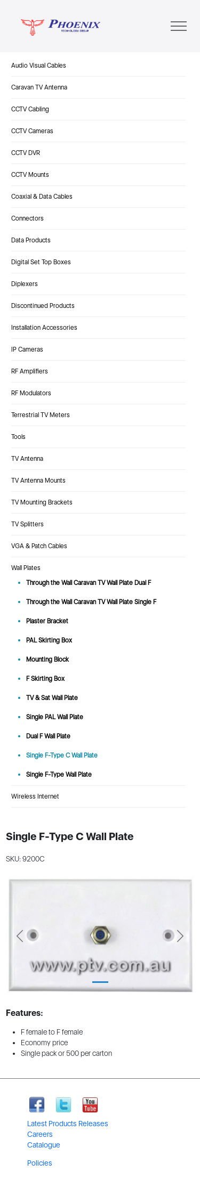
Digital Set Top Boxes (41, 262)
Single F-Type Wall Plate (59, 774)
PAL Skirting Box (49, 640)
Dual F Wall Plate (48, 736)
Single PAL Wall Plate (54, 717)
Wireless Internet (35, 796)
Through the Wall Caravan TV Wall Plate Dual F (88, 583)
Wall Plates (26, 568)
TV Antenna (27, 458)
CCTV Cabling (30, 109)
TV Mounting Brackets (42, 502)
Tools (18, 437)
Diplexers (24, 284)
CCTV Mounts (30, 174)
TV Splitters (27, 524)
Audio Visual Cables (38, 65)
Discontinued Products (43, 306)
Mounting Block (47, 659)
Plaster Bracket (47, 621)
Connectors (27, 218)
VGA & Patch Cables (39, 546)
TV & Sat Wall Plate (52, 698)
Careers (40, 1134)
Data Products (31, 240)
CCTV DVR (25, 153)
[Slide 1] (100, 982)
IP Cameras (27, 349)
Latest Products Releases (67, 1123)
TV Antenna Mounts (38, 480)
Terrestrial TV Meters (40, 415)
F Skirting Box (45, 678)
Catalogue (43, 1145)
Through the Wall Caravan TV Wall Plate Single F (91, 602)
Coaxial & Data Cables (42, 196)
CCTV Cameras (32, 131)
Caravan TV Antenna (39, 87)
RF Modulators (31, 393)
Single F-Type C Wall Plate (62, 755)
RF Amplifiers (29, 371)
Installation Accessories (44, 327)
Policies (39, 1163)
